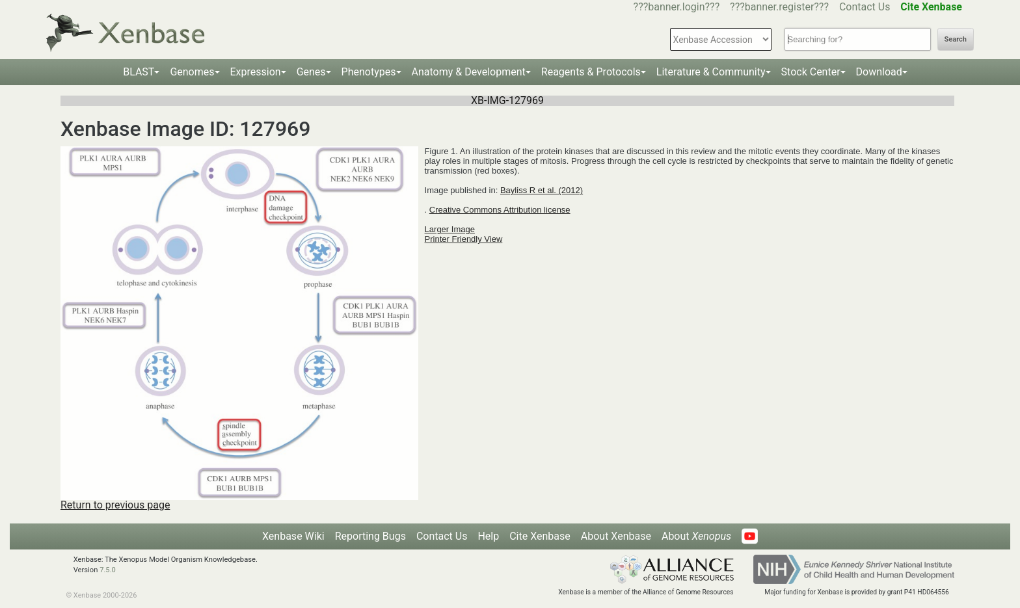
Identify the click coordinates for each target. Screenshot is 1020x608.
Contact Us (865, 7)
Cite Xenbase (539, 536)
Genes (311, 72)
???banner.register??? (779, 7)
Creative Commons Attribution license (499, 210)
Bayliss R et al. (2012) (541, 190)
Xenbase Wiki (293, 536)
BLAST (138, 72)
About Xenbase (616, 536)
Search (956, 39)
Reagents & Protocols (591, 72)
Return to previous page (115, 505)
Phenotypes (369, 72)
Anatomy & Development (469, 72)
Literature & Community (711, 72)
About (696, 536)
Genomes (192, 72)
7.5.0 (108, 570)
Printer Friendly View (464, 239)
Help (488, 536)
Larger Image (450, 229)
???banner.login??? (677, 7)
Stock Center (810, 72)
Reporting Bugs (370, 536)
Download (879, 72)
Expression (255, 72)
